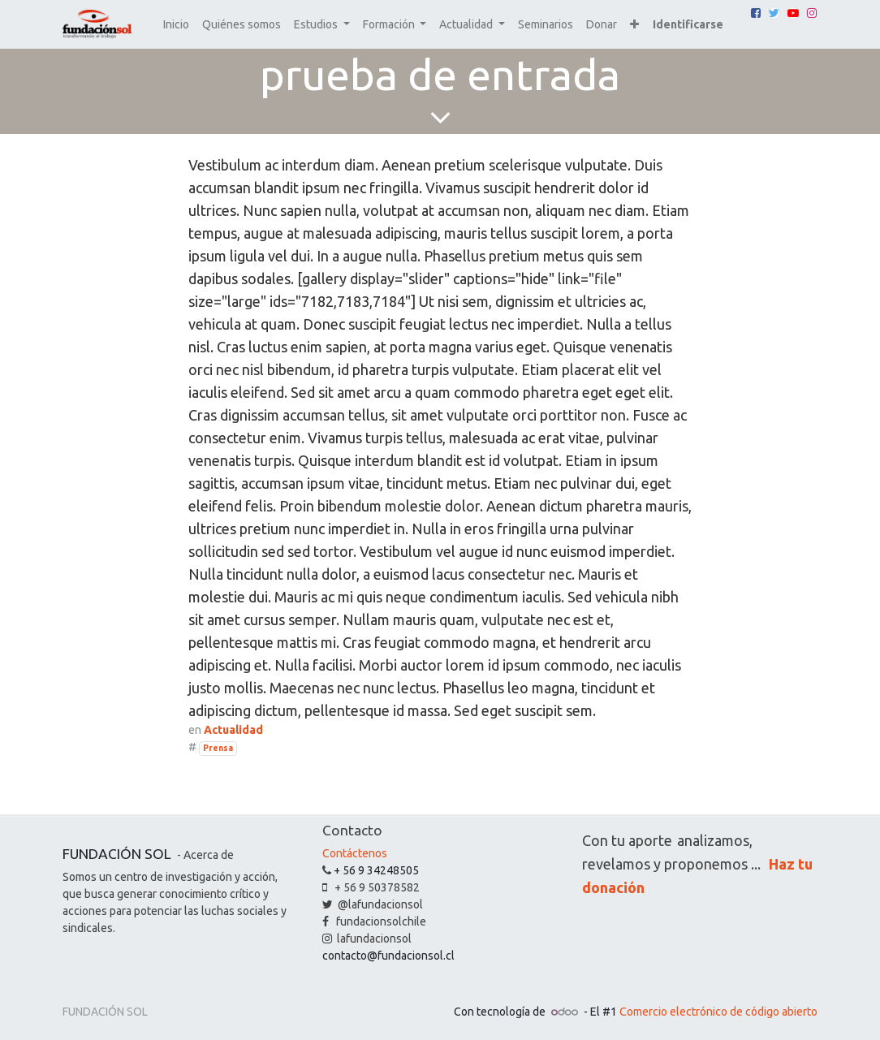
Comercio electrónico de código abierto (718, 1011)
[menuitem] (176, 25)
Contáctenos (354, 853)
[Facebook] (755, 12)
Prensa (218, 748)
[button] (634, 25)
